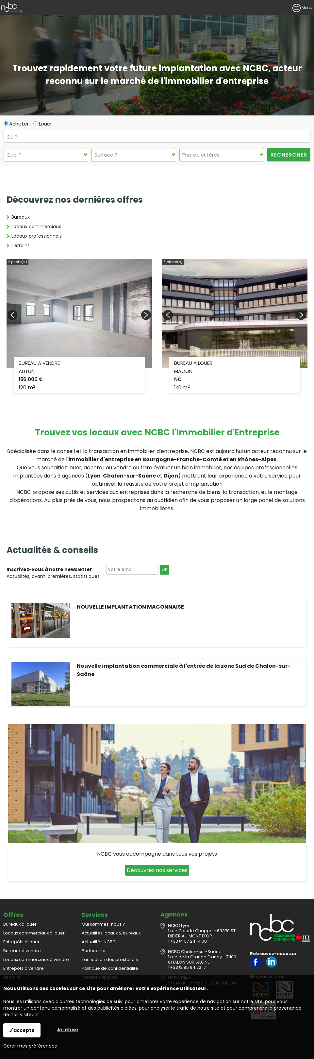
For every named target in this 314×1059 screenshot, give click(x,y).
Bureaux (20, 217)
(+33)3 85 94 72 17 (187, 967)
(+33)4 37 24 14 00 (187, 941)
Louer (42, 123)
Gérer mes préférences (30, 1046)
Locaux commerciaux (36, 226)
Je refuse (67, 1029)
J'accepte (22, 1030)
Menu (302, 7)
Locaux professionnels (36, 236)
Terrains (20, 245)
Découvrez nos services (157, 870)
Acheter (16, 123)
